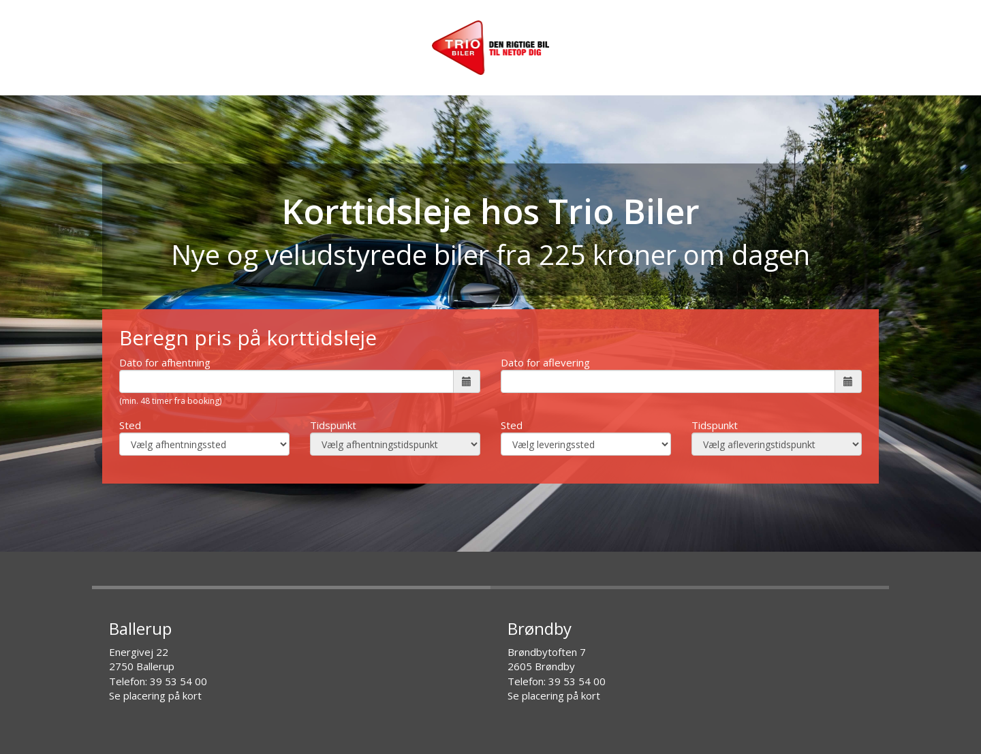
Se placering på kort (155, 695)
